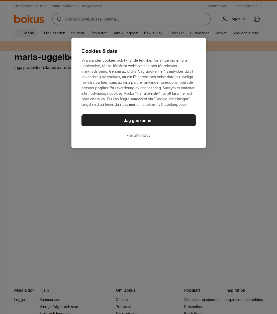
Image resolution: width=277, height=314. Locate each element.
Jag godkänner (138, 120)
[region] (138, 93)
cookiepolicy (175, 104)
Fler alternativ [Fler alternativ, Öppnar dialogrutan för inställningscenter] (138, 135)
